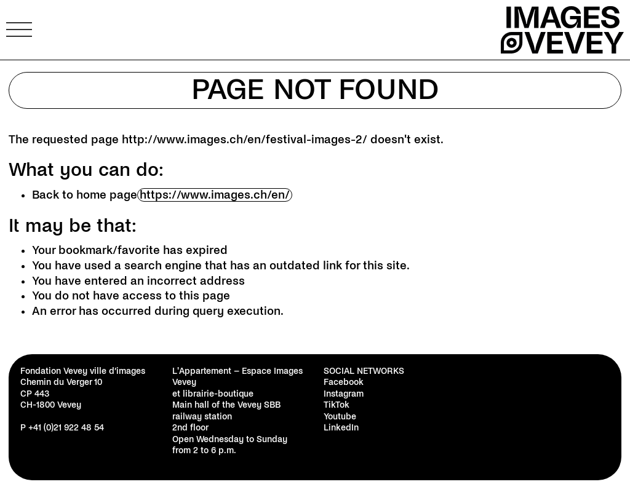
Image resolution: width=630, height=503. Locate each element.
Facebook (344, 382)
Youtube (340, 416)
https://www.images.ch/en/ (215, 195)
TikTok (336, 405)
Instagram (344, 393)
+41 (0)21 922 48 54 (66, 427)
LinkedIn (341, 427)
